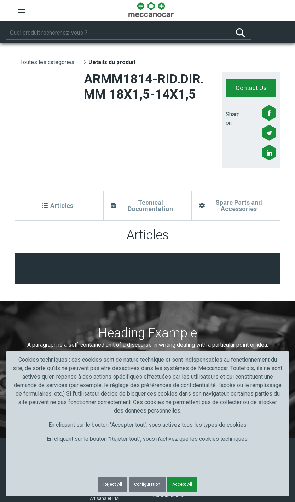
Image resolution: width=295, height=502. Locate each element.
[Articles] (59, 206)
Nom (95, 304)
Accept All (182, 484)
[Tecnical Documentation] (147, 206)
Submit (231, 317)
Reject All (112, 484)
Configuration (147, 484)
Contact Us (251, 88)
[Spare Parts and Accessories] (236, 206)
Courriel (164, 304)
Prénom (33, 304)
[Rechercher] (118, 33)
